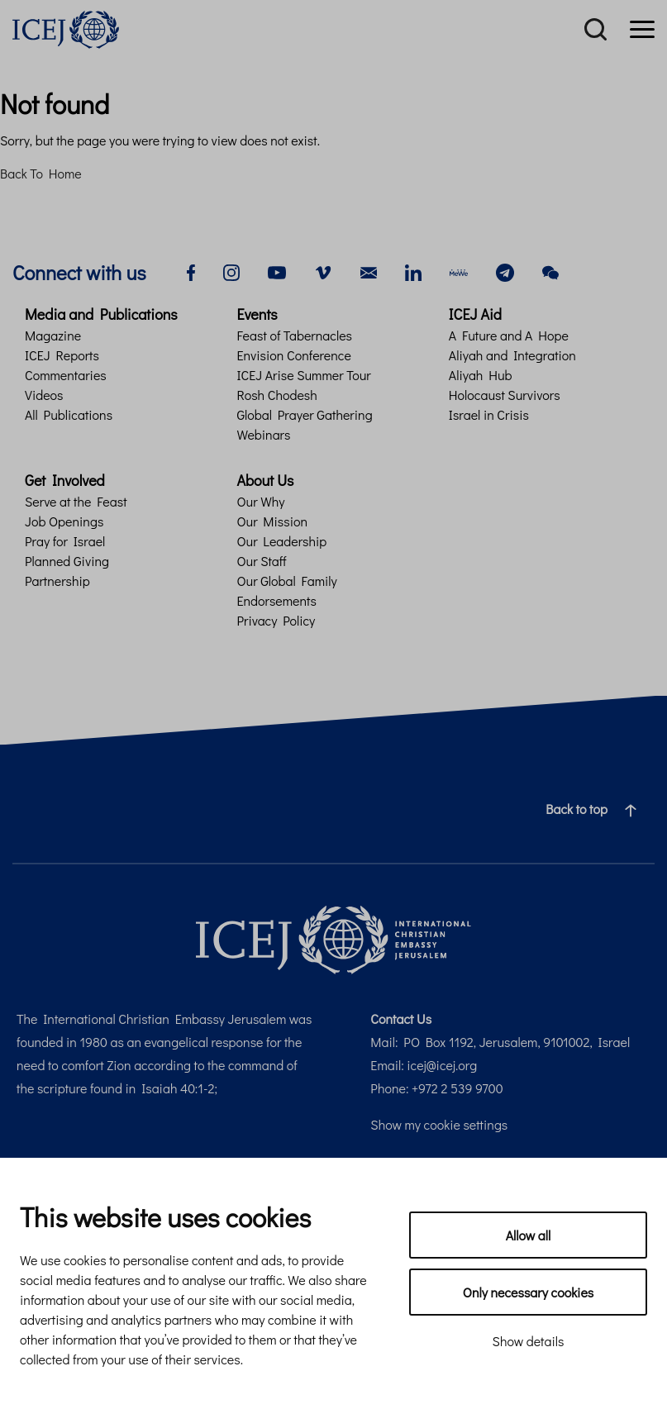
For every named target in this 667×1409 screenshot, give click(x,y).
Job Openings (64, 521)
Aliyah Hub (480, 374)
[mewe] (459, 270)
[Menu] (642, 30)
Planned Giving (67, 560)
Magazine (53, 335)
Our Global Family (286, 580)
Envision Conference (293, 355)
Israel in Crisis (489, 414)
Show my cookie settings (438, 1124)
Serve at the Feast (76, 501)
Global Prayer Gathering (304, 414)
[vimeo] (323, 270)
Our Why (260, 501)
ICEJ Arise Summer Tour (303, 374)
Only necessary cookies (528, 1292)
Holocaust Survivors (504, 394)
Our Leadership (281, 541)
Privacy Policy (275, 620)
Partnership (57, 580)
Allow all (528, 1235)
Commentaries (66, 374)
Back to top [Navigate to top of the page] (598, 809)
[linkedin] (413, 270)
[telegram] (505, 270)
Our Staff (261, 560)
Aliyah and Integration (512, 355)
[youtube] (277, 270)
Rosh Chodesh (276, 394)
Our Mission (271, 521)
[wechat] (550, 270)
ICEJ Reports (62, 355)
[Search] (595, 30)
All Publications (68, 414)
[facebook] (191, 270)
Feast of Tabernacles (294, 335)
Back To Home (41, 173)
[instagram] (231, 270)
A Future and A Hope (509, 335)
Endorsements (276, 600)
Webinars (263, 434)
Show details (529, 1340)
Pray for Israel (65, 541)
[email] (368, 270)
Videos (44, 394)
